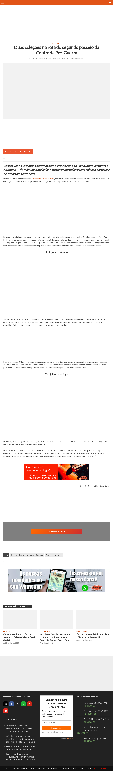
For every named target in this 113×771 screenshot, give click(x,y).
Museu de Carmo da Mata (43, 178)
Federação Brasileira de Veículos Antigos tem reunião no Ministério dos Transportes (20, 757)
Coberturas (56, 43)
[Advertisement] (56, 25)
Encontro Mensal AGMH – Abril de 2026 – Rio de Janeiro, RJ (92, 636)
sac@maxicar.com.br (100, 768)
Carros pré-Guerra (17, 555)
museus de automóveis (34, 555)
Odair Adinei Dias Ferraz (56, 58)
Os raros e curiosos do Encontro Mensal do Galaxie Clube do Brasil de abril (19, 637)
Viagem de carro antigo (54, 555)
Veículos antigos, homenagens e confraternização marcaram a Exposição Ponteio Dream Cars (55, 637)
